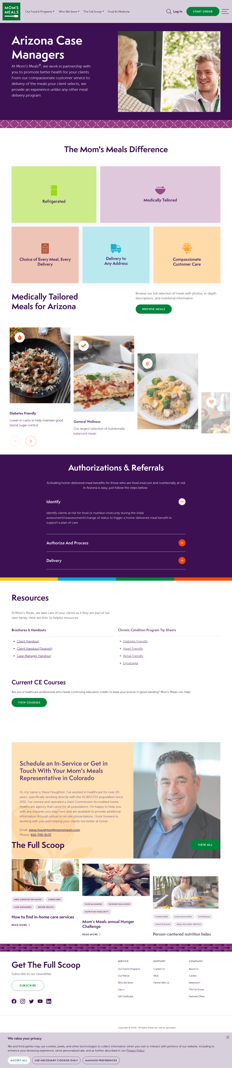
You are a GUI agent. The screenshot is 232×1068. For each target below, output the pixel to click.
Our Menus (123, 976)
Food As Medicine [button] (119, 11)
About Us (193, 969)
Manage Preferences (101, 1060)
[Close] (228, 1037)
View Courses (29, 703)
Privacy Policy (135, 1050)
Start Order (203, 11)
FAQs (155, 976)
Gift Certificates (125, 997)
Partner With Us (161, 983)
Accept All (18, 1060)
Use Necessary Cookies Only (56, 1060)
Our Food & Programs (38, 11)
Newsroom (194, 983)
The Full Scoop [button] (92, 11)
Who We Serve (125, 983)
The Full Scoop (196, 990)
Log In (177, 11)
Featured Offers (196, 997)
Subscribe (27, 986)
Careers (193, 976)
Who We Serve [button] (68, 11)
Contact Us (159, 969)
